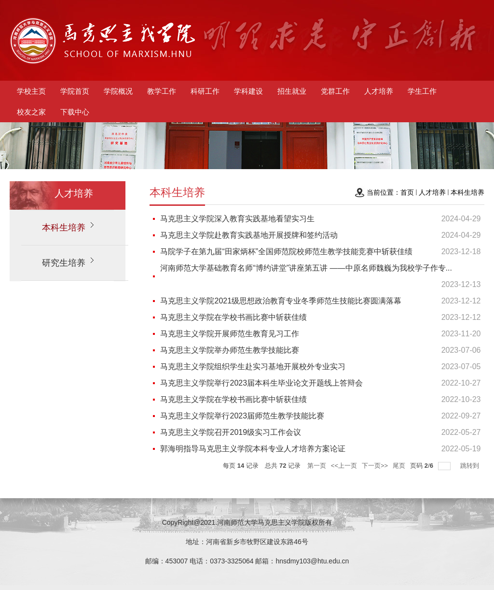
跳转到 (470, 465)
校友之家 (31, 112)
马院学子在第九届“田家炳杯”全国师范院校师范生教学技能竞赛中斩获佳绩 (286, 251)
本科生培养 (467, 192)
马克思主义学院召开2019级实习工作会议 (230, 432)
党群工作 (335, 91)
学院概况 (118, 91)
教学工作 (161, 91)
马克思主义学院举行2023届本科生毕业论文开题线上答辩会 (261, 383)
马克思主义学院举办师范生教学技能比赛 (229, 350)
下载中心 (74, 112)
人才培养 (378, 91)
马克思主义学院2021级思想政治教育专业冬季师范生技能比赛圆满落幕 (280, 301)
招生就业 (291, 91)
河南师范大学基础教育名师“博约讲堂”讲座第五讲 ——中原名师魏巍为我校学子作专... (306, 268)
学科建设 (248, 91)
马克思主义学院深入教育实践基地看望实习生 (237, 219)
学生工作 (422, 91)
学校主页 (31, 91)
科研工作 (205, 91)
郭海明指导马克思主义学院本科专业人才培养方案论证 (252, 449)
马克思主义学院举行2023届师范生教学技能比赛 (242, 416)
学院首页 (74, 91)
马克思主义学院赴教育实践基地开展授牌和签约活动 (249, 235)
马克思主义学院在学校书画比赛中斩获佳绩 (233, 317)
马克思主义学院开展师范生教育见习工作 (229, 334)
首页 (407, 192)
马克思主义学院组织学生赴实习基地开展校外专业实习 (252, 366)
